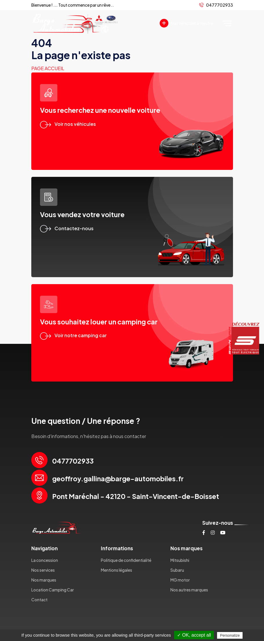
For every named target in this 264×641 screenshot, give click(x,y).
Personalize (230, 635)
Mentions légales (116, 570)
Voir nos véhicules (68, 124)
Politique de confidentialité (126, 560)
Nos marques (43, 579)
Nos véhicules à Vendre (186, 23)
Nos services (43, 570)
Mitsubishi (179, 560)
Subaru (177, 570)
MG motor (180, 579)
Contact (39, 599)
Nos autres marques (189, 589)
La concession (44, 560)
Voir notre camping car (73, 335)
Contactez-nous (67, 228)
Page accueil (47, 68)
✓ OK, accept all (194, 635)
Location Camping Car (52, 589)
